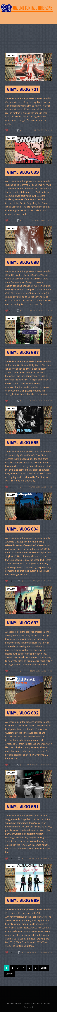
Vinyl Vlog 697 (23, 352)
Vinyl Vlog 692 (23, 712)
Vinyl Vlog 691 (23, 806)
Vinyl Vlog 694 (23, 528)
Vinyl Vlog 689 (23, 900)
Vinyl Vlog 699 (23, 172)
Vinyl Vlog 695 (23, 442)
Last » (9, 973)
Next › (43, 968)
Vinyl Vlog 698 (23, 262)
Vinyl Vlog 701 (23, 89)
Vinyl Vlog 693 (23, 622)
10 (10, 580)
